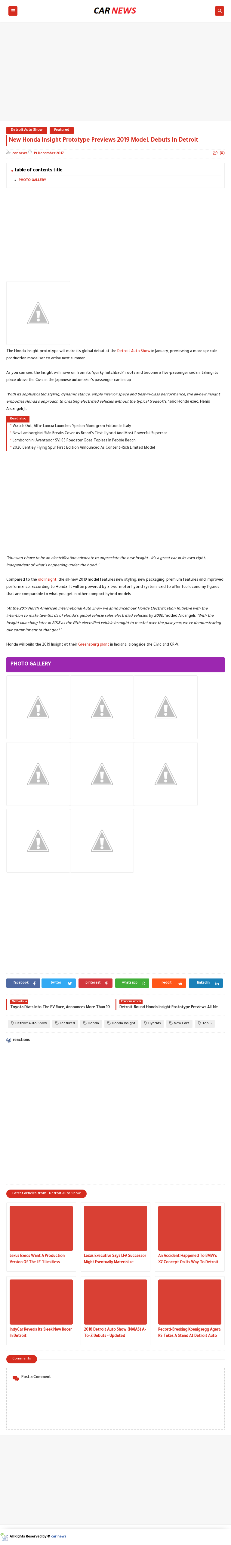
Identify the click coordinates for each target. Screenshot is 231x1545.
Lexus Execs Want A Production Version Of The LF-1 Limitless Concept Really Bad (37, 1260)
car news (58, 1537)
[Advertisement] (115, 74)
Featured (61, 130)
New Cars (179, 1023)
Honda (91, 1023)
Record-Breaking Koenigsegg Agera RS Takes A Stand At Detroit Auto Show (189, 1334)
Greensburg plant (93, 645)
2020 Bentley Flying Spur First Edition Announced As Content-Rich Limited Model (84, 448)
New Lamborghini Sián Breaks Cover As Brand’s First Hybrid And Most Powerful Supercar (90, 434)
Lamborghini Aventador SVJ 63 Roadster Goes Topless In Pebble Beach (74, 441)
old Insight (47, 580)
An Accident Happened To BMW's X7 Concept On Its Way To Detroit (188, 1259)
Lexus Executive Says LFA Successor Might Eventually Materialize (115, 1259)
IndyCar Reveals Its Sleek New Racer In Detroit (41, 1333)
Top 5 (205, 1023)
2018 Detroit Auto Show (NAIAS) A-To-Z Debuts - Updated (115, 1333)
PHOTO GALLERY (32, 181)
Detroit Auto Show (26, 130)
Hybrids (152, 1023)
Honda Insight (121, 1023)
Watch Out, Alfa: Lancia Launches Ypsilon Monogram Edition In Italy (72, 426)
